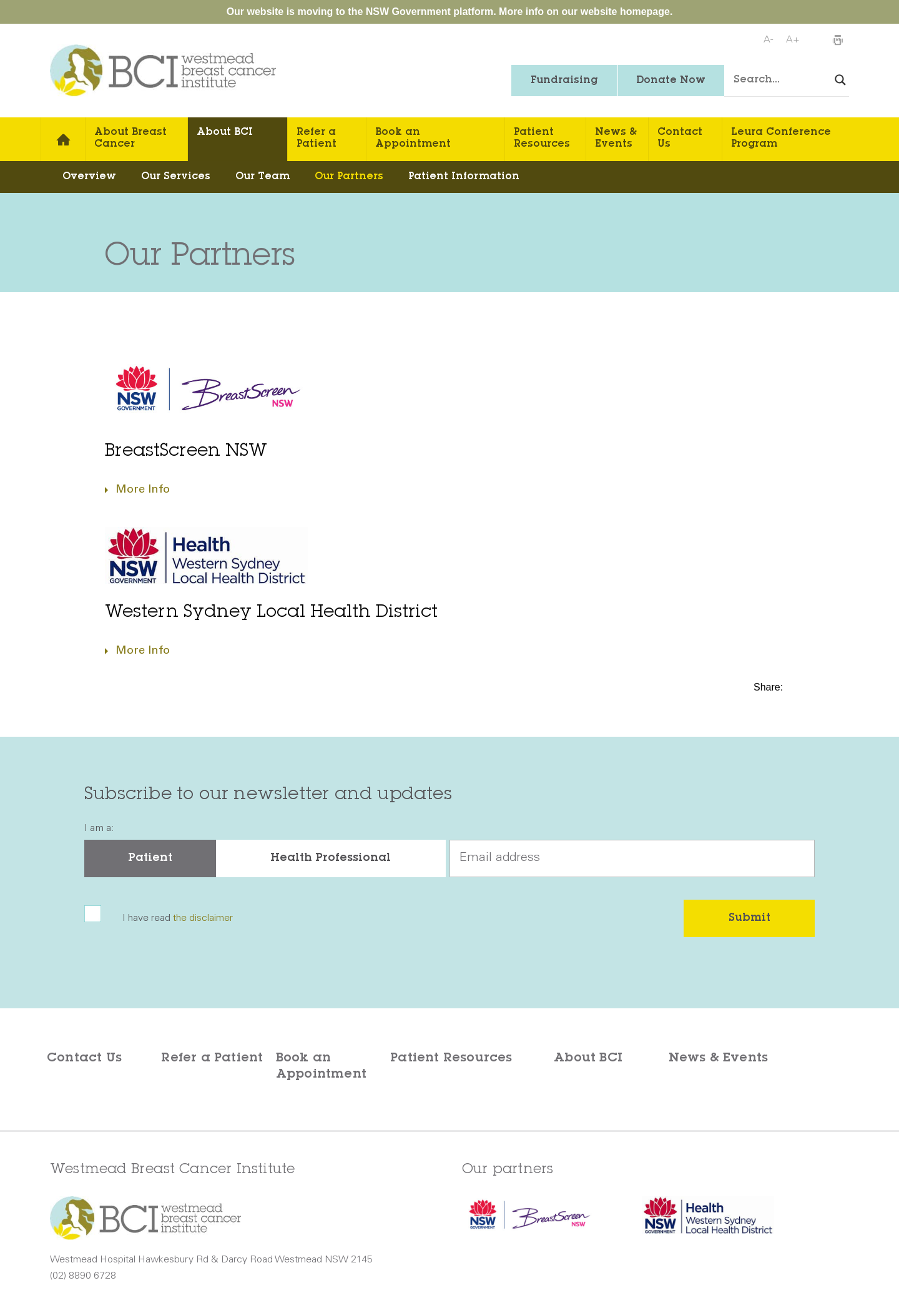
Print (837, 41)
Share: (770, 687)
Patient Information (463, 177)
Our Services (175, 177)
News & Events (616, 138)
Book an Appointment (413, 138)
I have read (177, 918)
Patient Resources (542, 138)
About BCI (225, 132)
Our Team (262, 177)
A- (768, 40)
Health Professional (330, 858)
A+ (793, 40)
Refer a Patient (317, 138)
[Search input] (796, 80)
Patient (150, 858)
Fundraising (564, 81)
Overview (89, 177)
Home (63, 139)
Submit (749, 918)
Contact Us (679, 138)
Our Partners (349, 177)
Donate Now (670, 81)
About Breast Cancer (130, 138)
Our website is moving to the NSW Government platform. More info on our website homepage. (450, 11)
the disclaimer (203, 918)
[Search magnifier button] (840, 80)
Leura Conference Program (781, 138)
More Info (142, 490)
